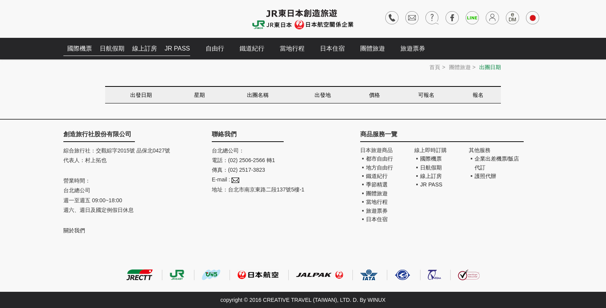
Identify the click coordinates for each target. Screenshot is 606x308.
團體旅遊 (372, 48)
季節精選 (377, 184)
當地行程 (292, 48)
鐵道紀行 (252, 48)
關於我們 (74, 230)
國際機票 (79, 48)
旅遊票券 (412, 48)
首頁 (434, 67)
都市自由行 (379, 159)
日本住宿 (332, 48)
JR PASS (177, 48)
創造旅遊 (86, 18)
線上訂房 (144, 48)
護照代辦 (485, 176)
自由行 (215, 48)
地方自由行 (379, 167)
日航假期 (112, 48)
